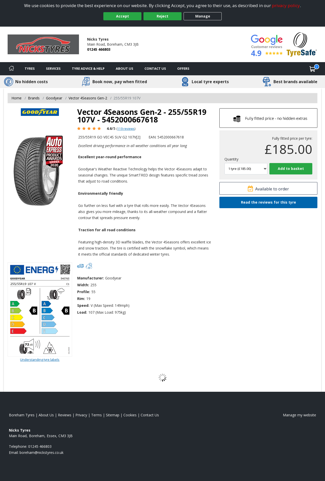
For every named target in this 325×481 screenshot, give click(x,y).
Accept (122, 16)
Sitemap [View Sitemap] (112, 415)
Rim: (81, 298)
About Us (124, 68)
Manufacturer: (90, 278)
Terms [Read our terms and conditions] (96, 415)
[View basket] (312, 68)
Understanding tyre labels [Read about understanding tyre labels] (39, 359)
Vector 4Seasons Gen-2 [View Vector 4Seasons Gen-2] (88, 98)
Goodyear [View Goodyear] (54, 98)
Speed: (83, 305)
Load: (82, 312)
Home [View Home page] (16, 98)
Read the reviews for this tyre (268, 202)
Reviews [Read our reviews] (64, 415)
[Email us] (41, 452)
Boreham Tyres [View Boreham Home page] (22, 415)
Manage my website (299, 415)
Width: (83, 284)
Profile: (83, 291)
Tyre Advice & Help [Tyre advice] (88, 68)
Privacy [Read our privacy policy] (81, 415)
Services (53, 68)
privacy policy (286, 5)
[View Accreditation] (301, 44)
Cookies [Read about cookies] (130, 415)
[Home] (11, 68)
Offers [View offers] (183, 68)
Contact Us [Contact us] (155, 68)
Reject (162, 16)
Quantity (231, 159)
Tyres (30, 68)
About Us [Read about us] (46, 415)
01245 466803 (98, 49)
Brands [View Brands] (34, 98)
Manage (202, 16)
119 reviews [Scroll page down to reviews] (126, 129)
